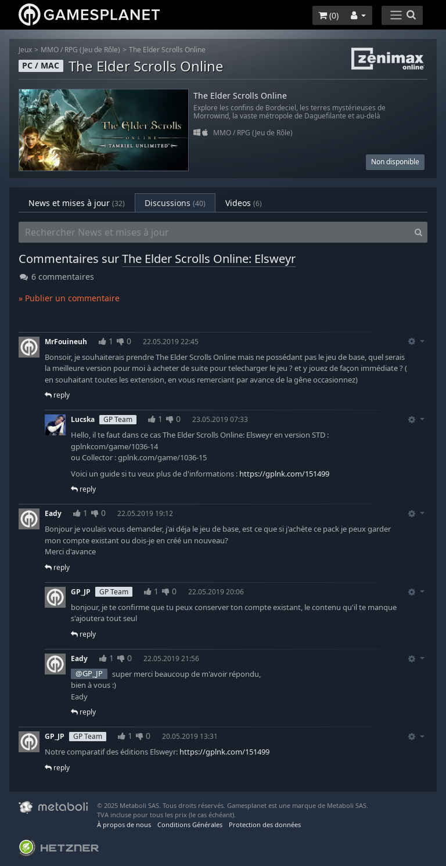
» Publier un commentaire (69, 298)
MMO (50, 49)
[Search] (418, 232)
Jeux (25, 49)
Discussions (175, 202)
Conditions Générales (189, 824)
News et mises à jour (76, 202)
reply (57, 395)
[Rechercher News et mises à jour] (214, 232)
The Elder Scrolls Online (167, 49)
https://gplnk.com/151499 (284, 473)
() (328, 15)
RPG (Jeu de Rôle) (92, 49)
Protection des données (265, 824)
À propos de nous (124, 824)
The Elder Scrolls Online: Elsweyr (209, 258)
